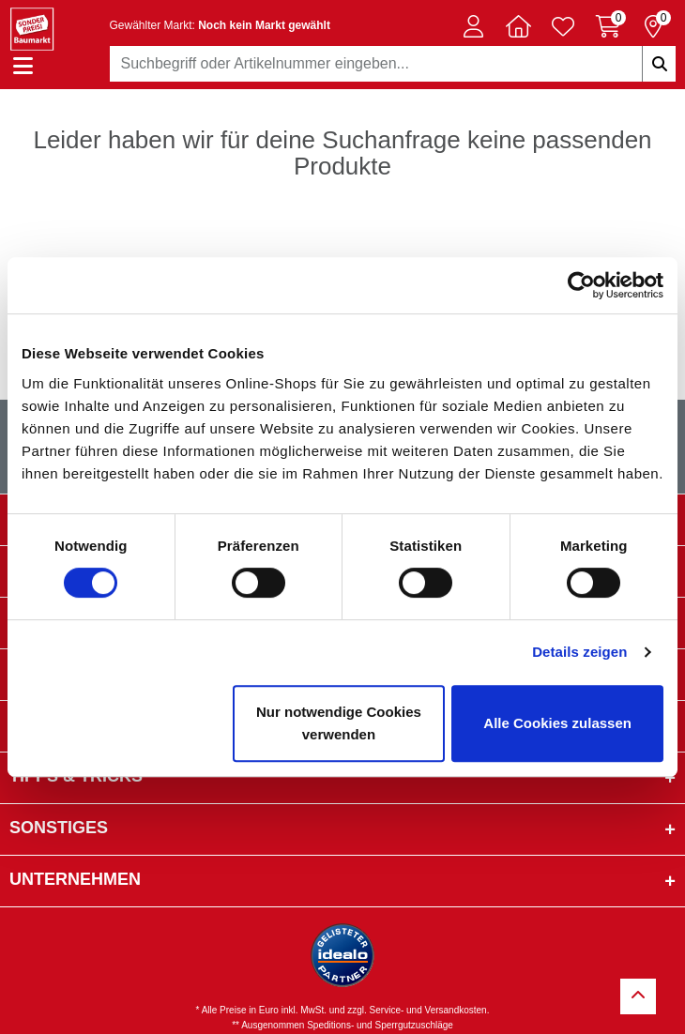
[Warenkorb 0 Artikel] (608, 26)
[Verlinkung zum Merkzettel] (563, 26)
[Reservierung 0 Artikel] (653, 26)
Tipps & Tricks (76, 776)
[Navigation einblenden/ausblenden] (23, 66)
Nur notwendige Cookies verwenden (338, 723)
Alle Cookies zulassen (557, 723)
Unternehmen (75, 879)
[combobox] (393, 64)
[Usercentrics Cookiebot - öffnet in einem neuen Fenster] (581, 285)
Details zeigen (579, 652)
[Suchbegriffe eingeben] (659, 64)
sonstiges (58, 827)
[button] (472, 26)
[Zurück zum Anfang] (638, 996)
